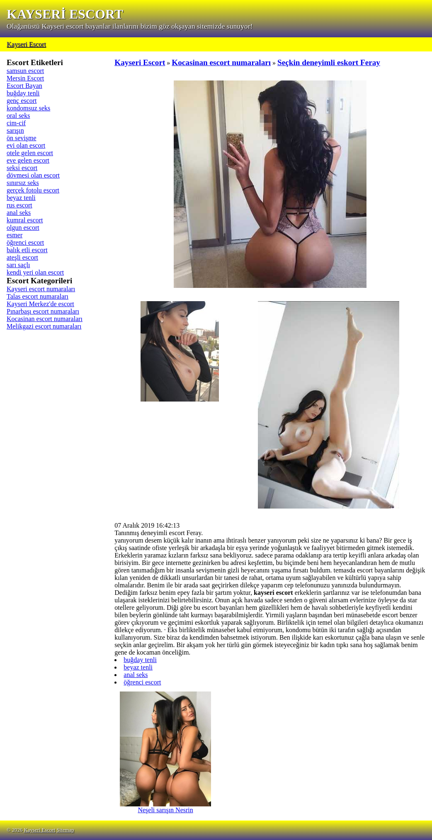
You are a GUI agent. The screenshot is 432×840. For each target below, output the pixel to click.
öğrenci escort (25, 242)
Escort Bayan (24, 85)
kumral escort (25, 220)
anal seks (19, 212)
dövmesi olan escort (33, 175)
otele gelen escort (30, 152)
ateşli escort (22, 257)
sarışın (15, 130)
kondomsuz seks (28, 108)
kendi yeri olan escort (35, 272)
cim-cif (16, 123)
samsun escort (25, 70)
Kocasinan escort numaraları (45, 318)
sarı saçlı (18, 264)
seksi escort (22, 167)
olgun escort (23, 227)
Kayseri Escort (26, 44)
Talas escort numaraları (37, 296)
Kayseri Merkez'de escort (40, 303)
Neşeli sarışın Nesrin (165, 807)
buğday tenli (23, 93)
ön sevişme (21, 137)
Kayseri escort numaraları (41, 288)
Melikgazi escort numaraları (44, 326)
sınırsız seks (23, 182)
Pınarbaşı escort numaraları (43, 311)
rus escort (19, 205)
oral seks (18, 115)
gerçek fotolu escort (33, 190)
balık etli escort (27, 249)
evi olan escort (26, 145)
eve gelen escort (28, 160)
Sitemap (65, 830)
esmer (14, 235)
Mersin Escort (25, 78)
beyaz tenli (21, 197)
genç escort (21, 100)
